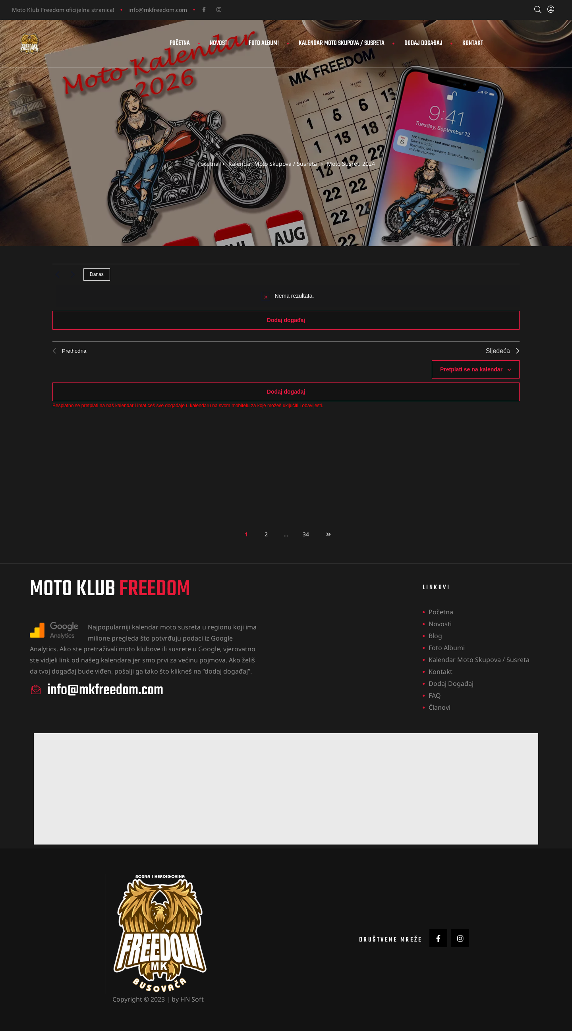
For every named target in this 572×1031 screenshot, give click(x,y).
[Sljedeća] (72, 275)
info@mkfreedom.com (157, 10)
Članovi (439, 707)
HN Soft (192, 999)
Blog (435, 636)
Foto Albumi (264, 43)
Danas (97, 275)
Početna (180, 43)
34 (308, 532)
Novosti (219, 43)
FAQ (435, 695)
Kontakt (472, 43)
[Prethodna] (57, 275)
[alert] (288, 296)
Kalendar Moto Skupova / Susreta (342, 43)
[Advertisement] (272, 789)
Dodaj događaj (423, 43)
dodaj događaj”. (228, 671)
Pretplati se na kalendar (471, 369)
